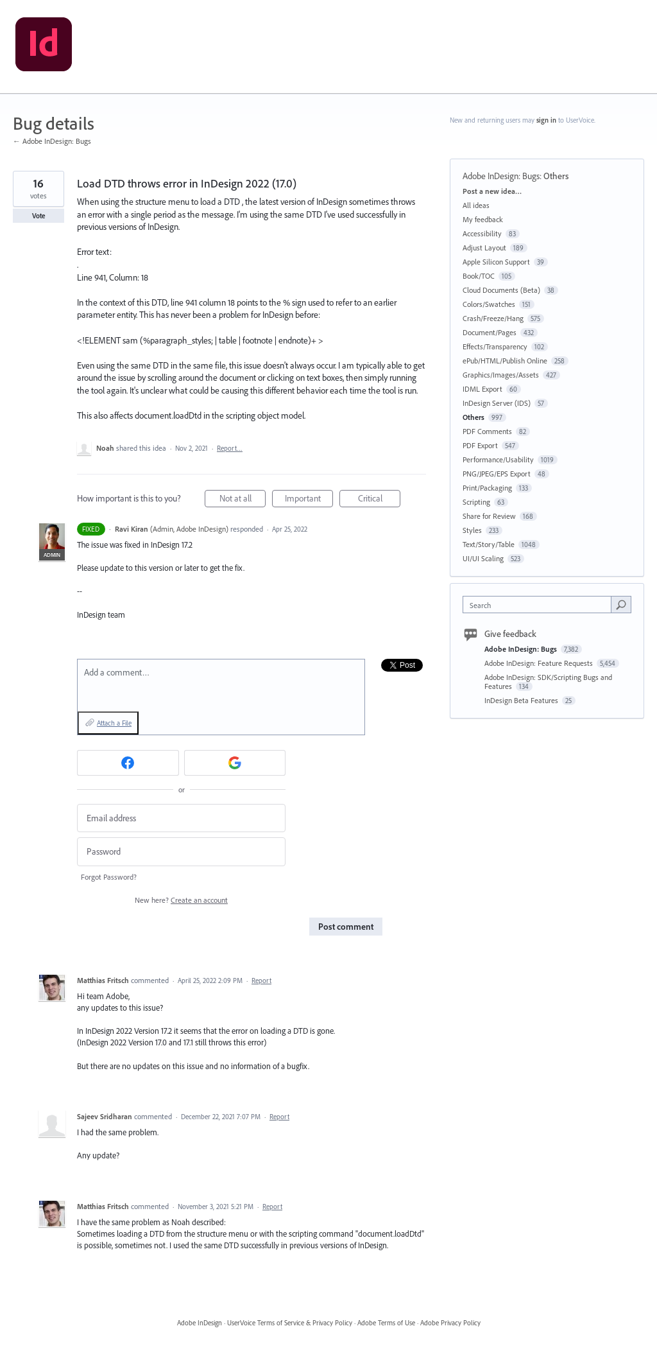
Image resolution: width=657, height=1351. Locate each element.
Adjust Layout (484, 247)
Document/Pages (489, 332)
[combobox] (540, 604)
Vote (39, 215)
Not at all (242, 499)
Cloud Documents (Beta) (501, 290)
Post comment (345, 926)
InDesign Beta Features (522, 700)
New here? (181, 900)
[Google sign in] (235, 763)
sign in (546, 120)
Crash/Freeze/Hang (493, 318)
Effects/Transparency (495, 346)
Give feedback (510, 634)
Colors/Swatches (489, 304)
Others (555, 176)
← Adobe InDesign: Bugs (52, 141)
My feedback (483, 219)
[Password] (181, 851)
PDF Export (480, 445)
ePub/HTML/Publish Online (505, 360)
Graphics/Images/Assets (501, 374)
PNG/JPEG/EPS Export (497, 473)
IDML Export (482, 389)
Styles (472, 530)
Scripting (476, 502)
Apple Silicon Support (496, 261)
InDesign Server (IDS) (497, 403)
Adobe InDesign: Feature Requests (539, 663)
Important (309, 499)
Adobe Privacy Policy (450, 1322)
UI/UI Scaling (483, 558)
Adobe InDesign (199, 1322)
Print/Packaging (487, 487)
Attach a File (114, 723)
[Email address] (181, 818)
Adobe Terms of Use (386, 1322)
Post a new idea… (492, 191)
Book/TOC (479, 276)
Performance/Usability (498, 459)
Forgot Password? (109, 877)
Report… (230, 448)
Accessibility (482, 233)
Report (261, 980)
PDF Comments (487, 431)
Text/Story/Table (489, 544)
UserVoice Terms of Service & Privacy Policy (289, 1322)
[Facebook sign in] (128, 763)
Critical (379, 499)
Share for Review (489, 516)
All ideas (476, 205)
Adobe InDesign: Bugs (501, 176)
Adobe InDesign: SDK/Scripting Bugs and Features (548, 681)
